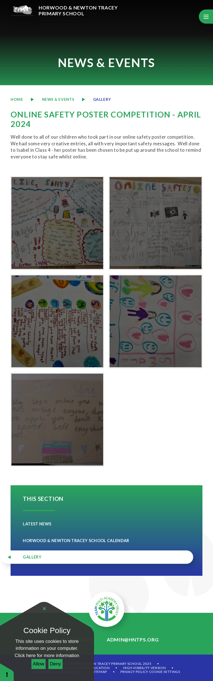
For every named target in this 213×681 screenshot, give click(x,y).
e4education (97, 668)
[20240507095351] (155, 321)
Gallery (102, 99)
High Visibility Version (144, 668)
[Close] (44, 609)
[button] (7, 672)
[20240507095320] (57, 223)
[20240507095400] (57, 420)
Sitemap (99, 672)
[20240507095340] (57, 321)
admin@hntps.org (132, 640)
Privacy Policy (134, 672)
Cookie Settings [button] (164, 672)
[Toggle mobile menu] (206, 16)
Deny (55, 664)
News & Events (58, 99)
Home (17, 99)
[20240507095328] (155, 223)
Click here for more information (47, 655)
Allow (38, 664)
